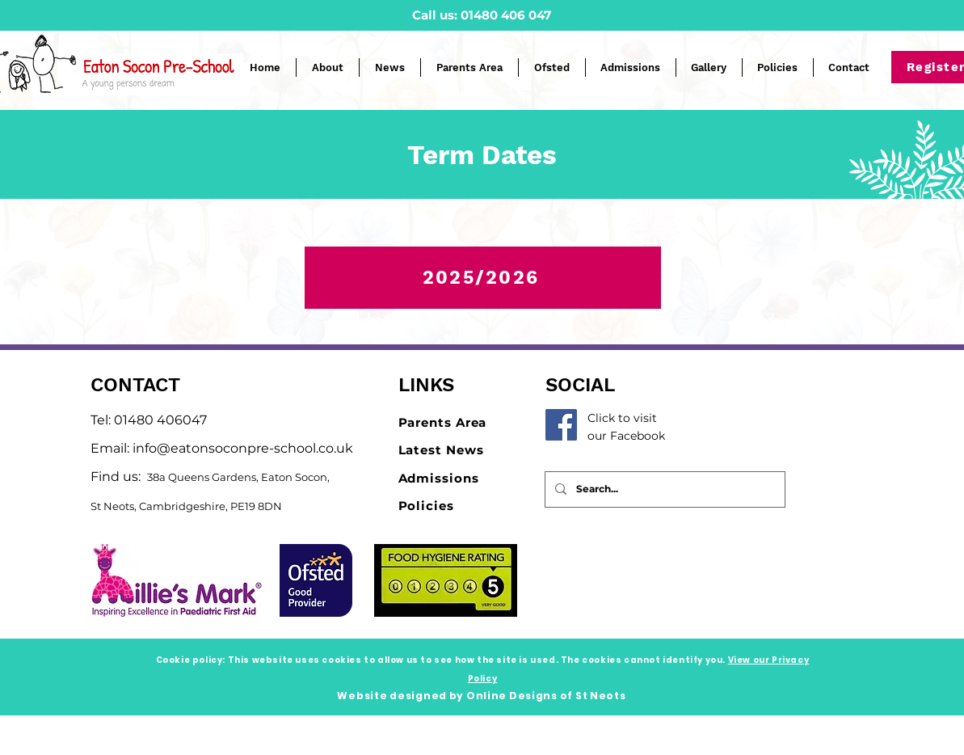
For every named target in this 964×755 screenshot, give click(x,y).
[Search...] (663, 489)
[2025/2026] (483, 278)
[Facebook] (561, 425)
